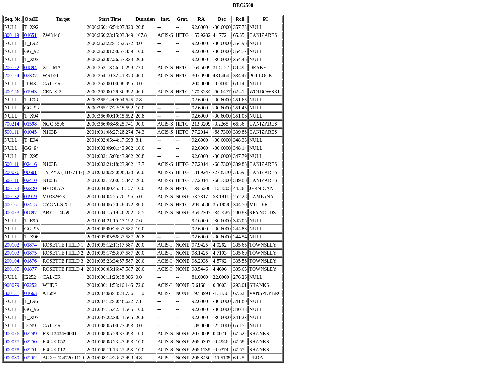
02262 (30, 357)
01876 (30, 261)
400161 (11, 204)
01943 (30, 91)
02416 (30, 164)
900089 (11, 357)
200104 (11, 261)
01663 (30, 293)
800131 (11, 293)
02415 (30, 204)
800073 (11, 212)
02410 (30, 180)
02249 (30, 333)
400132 (11, 196)
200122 (11, 67)
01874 (30, 244)
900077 (11, 341)
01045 (30, 132)
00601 (30, 172)
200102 (11, 244)
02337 (30, 75)
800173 (11, 188)
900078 (11, 349)
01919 (30, 196)
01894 (30, 67)
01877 (30, 269)
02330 (30, 188)
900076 (11, 333)
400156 (11, 91)
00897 (30, 212)
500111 (11, 132)
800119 (11, 35)
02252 (30, 285)
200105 (11, 269)
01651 (30, 35)
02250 (30, 341)
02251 (30, 349)
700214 (11, 124)
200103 (11, 253)
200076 (11, 172)
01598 (30, 124)
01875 (30, 253)
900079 (11, 285)
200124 (11, 75)
